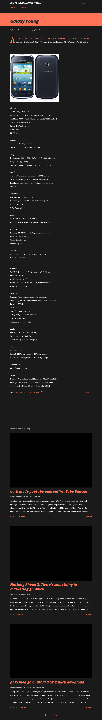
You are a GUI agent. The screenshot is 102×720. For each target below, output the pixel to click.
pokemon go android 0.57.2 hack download (47, 682)
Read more (88, 517)
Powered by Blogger (51, 715)
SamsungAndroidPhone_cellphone (27, 392)
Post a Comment (21, 707)
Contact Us (23, 7)
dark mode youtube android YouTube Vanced (48, 491)
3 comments (20, 614)
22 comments (20, 517)
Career (12, 7)
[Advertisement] (51, 412)
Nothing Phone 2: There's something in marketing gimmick (43, 587)
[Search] (83, 3)
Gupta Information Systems (26, 3)
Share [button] (88, 392)
